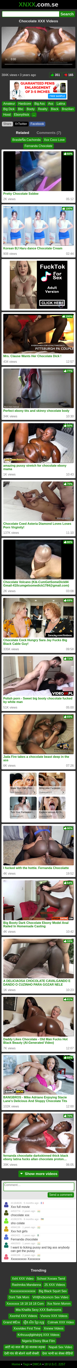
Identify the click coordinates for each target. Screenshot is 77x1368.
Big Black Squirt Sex (53, 1291)
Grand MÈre (11, 1322)
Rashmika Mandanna (26, 1285)
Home (16, 1364)
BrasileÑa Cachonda (26, 139)
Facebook (37, 123)
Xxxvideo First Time (27, 1328)
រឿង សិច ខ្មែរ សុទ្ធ (33, 1322)
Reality (42, 109)
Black (54, 109)
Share (7, 123)
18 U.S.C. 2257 (54, 1364)
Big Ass (39, 103)
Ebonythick (21, 114)
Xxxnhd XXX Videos (23, 1316)
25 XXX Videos (54, 1285)
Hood (7, 114)
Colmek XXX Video (61, 1322)
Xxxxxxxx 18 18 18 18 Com (25, 1303)
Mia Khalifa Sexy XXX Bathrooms (38, 1309)
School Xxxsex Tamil (51, 1278)
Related (22, 133)
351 (55, 75)
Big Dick (9, 109)
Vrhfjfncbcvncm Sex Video (50, 1297)
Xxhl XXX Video (23, 1278)
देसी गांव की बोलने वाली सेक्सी (21, 1353)
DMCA (37, 1364)
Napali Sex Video (60, 1347)
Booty (31, 109)
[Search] (30, 14)
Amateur (9, 103)
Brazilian (68, 109)
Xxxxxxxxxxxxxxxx (23, 1291)
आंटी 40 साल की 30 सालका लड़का (25, 1347)
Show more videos (38, 1174)
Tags (26, 1364)
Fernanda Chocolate (38, 146)
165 (68, 75)
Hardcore (24, 103)
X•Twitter (21, 123)
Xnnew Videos (53, 1328)
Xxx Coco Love (54, 139)
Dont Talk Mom (19, 1297)
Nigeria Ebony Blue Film (38, 1341)
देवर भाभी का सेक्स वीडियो (57, 1353)
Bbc (20, 109)
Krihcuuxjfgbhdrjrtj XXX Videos (39, 1334)
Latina (61, 103)
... (34, 114)
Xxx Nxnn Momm (59, 1303)
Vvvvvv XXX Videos (54, 1316)
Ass (50, 103)
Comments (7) (48, 133)
